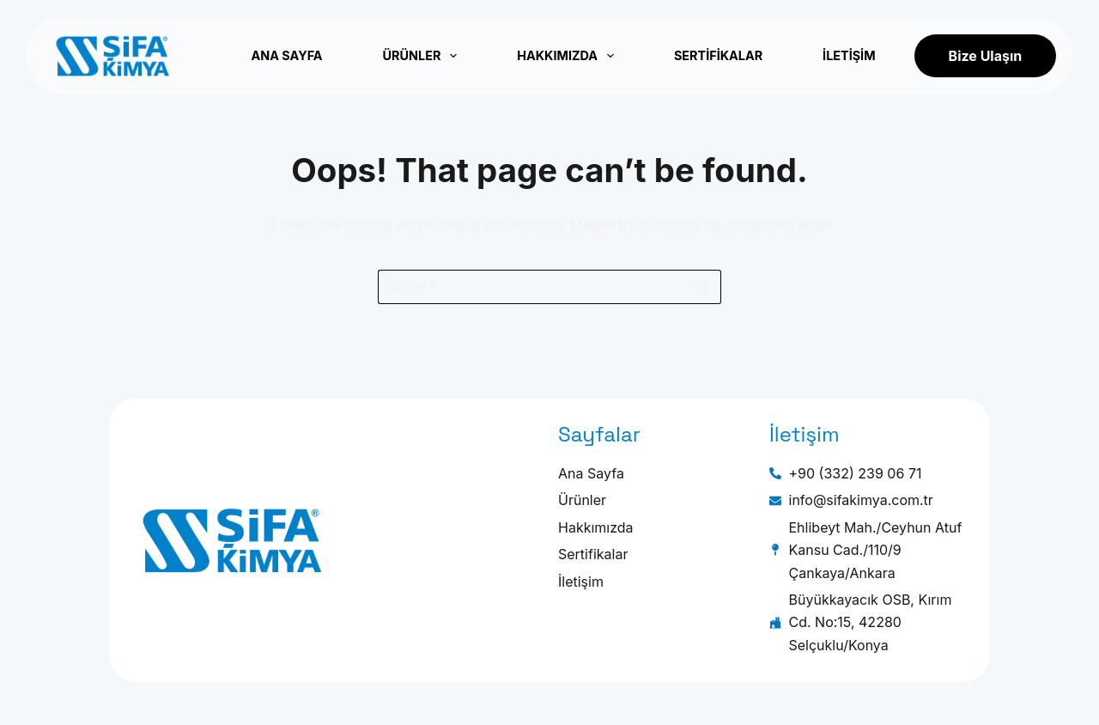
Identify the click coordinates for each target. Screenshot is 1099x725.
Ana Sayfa (286, 55)
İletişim (849, 55)
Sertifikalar (718, 55)
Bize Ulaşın (986, 55)
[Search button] (704, 287)
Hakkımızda (565, 56)
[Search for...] (532, 287)
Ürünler (420, 56)
